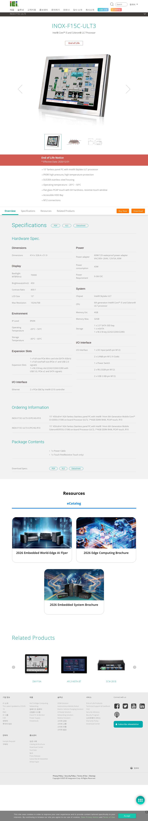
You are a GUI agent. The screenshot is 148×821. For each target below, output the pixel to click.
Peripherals (34, 721)
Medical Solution (63, 718)
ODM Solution (62, 703)
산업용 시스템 (35, 712)
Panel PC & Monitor (37, 715)
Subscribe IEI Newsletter (39, 759)
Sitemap (92, 776)
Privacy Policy (58, 776)
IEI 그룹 (5, 715)
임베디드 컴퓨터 (36, 709)
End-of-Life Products (94, 703)
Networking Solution (65, 715)
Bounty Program (92, 715)
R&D (4, 712)
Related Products (66, 210)
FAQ (88, 709)
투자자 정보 (7, 724)
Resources (46, 210)
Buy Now (123, 211)
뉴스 (31, 753)
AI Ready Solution (64, 712)
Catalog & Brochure (37, 744)
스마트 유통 (62, 726)
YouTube (33, 750)
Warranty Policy (92, 721)
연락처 (5, 721)
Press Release (35, 756)
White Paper (34, 762)
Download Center (93, 724)
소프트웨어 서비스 (93, 718)
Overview (10, 210)
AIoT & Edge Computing (39, 703)
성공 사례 (33, 741)
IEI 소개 (5, 703)
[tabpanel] (74, 89)
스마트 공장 (62, 721)
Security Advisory (92, 712)
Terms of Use (82, 776)
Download (138, 211)
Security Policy (70, 776)
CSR (4, 718)
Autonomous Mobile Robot (68, 706)
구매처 (5, 744)
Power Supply (35, 718)
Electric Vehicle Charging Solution (70, 709)
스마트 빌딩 (62, 729)
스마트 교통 (62, 724)
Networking (34, 706)
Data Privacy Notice (90, 817)
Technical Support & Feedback (98, 706)
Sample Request (9, 741)
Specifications (28, 210)
